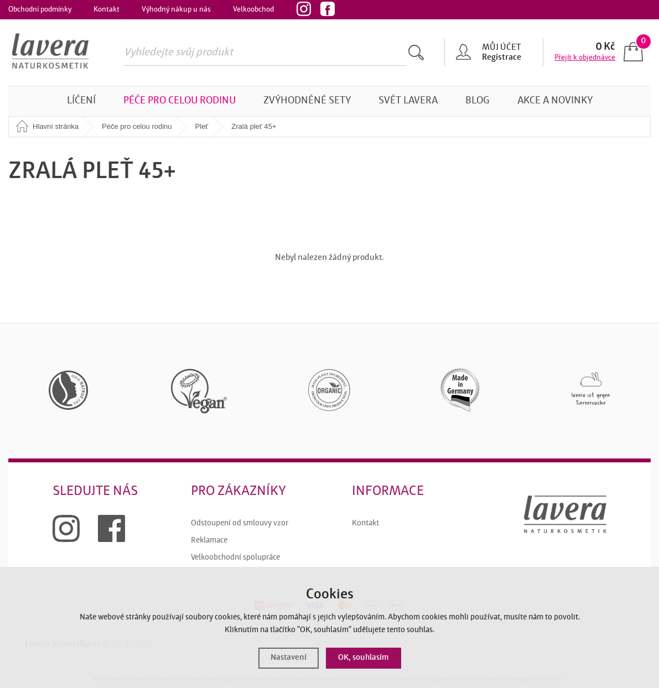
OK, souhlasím (363, 658)
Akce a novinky (555, 101)
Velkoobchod (253, 9)
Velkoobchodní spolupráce (235, 558)
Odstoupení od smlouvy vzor (239, 523)
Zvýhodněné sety (307, 101)
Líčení (81, 101)
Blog (477, 101)
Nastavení (289, 658)
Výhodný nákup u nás (176, 9)
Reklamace (209, 540)
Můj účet (501, 47)
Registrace (501, 57)
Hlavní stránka (56, 126)
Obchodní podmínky (39, 9)
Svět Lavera (408, 101)
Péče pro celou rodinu (179, 101)
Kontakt (107, 9)
